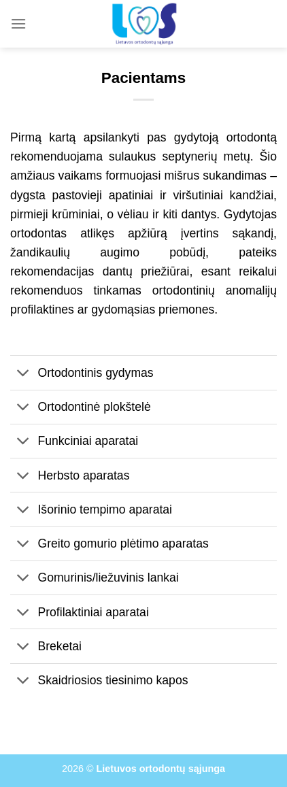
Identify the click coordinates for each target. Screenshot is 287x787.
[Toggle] (23, 374)
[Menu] (18, 23)
